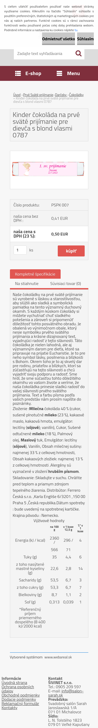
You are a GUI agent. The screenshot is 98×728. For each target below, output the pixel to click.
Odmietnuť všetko (58, 39)
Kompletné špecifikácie (35, 274)
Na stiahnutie (27, 283)
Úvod (17, 94)
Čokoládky (76, 94)
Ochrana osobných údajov (18, 689)
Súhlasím (85, 39)
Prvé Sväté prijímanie (38, 94)
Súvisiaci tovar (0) (65, 283)
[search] (78, 53)
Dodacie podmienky (19, 699)
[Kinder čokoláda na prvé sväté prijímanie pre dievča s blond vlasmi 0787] (49, 153)
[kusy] (20, 250)
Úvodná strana (14, 682)
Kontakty (10, 707)
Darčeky (61, 94)
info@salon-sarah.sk (66, 693)
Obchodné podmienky (21, 695)
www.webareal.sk (58, 657)
